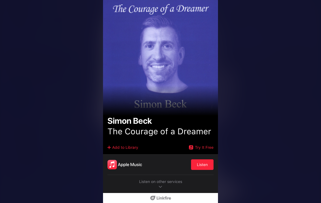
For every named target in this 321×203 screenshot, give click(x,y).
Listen (202, 164)
